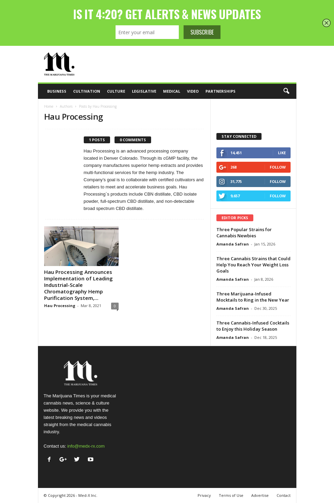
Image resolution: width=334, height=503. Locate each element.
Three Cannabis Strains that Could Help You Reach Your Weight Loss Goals (253, 264)
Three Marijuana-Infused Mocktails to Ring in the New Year (252, 297)
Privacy (204, 495)
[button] (286, 91)
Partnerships (220, 91)
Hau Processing (59, 305)
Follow (278, 167)
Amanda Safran (232, 244)
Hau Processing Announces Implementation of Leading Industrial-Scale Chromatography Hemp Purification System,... (78, 284)
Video (193, 91)
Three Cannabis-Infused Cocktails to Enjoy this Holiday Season (252, 326)
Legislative (144, 91)
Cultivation (86, 91)
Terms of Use (231, 495)
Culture (116, 91)
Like (282, 152)
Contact (284, 495)
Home (48, 106)
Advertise (260, 495)
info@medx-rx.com (86, 446)
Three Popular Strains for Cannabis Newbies (244, 232)
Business (56, 91)
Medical (171, 91)
